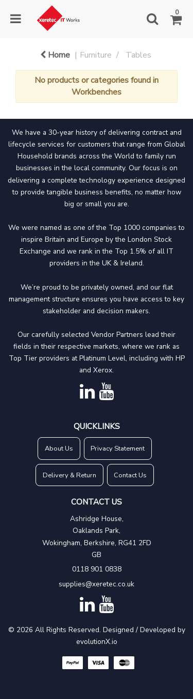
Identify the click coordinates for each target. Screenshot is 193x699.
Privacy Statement (118, 448)
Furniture (96, 55)
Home (55, 55)
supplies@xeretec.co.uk (96, 584)
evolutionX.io (96, 642)
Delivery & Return (69, 475)
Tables (138, 55)
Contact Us (130, 475)
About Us (59, 448)
